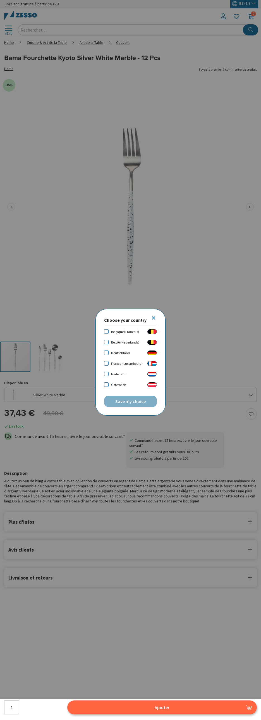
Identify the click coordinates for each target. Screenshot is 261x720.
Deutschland (120, 353)
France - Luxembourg (126, 363)
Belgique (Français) (125, 332)
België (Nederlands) (125, 342)
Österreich (118, 385)
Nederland (118, 374)
